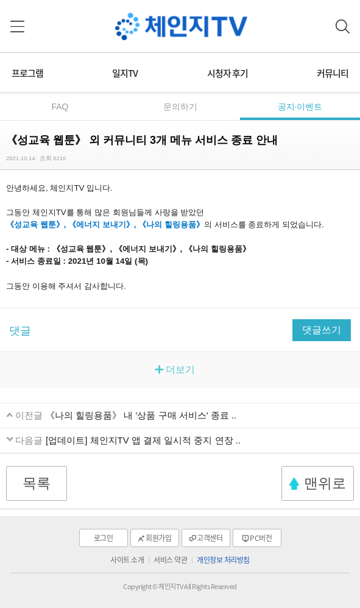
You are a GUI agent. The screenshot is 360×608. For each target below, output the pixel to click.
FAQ (59, 106)
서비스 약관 (170, 559)
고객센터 (209, 537)
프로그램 (27, 73)
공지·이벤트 (300, 106)
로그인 (103, 537)
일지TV (125, 73)
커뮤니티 (332, 73)
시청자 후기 (227, 73)
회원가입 (158, 537)
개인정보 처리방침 (223, 559)
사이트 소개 (127, 559)
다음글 (29, 440)
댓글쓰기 (321, 330)
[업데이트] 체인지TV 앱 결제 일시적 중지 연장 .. (143, 440)
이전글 (29, 415)
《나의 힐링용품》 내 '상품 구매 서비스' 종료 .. (141, 415)
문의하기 (180, 106)
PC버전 (261, 537)
